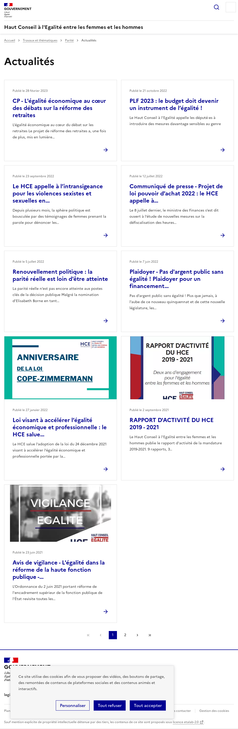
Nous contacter (179, 711)
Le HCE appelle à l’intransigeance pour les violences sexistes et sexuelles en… (58, 193)
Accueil (9, 40)
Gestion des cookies (214, 711)
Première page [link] (88, 635)
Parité (69, 40)
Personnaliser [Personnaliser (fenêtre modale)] (72, 705)
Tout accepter (148, 705)
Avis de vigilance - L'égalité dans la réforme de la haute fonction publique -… (59, 569)
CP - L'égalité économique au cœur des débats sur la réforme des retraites (59, 108)
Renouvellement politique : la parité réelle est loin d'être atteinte (60, 275)
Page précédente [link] (100, 635)
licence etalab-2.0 (186, 722)
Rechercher (216, 7)
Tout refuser (110, 705)
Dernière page (150, 635)
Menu (231, 7)
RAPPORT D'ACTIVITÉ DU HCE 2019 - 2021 (171, 424)
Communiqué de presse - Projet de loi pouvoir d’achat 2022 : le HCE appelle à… (176, 193)
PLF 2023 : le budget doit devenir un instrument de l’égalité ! (174, 104)
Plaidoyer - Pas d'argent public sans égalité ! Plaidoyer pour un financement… (176, 279)
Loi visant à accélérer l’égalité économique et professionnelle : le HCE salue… (60, 427)
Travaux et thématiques (40, 40)
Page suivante (137, 635)
